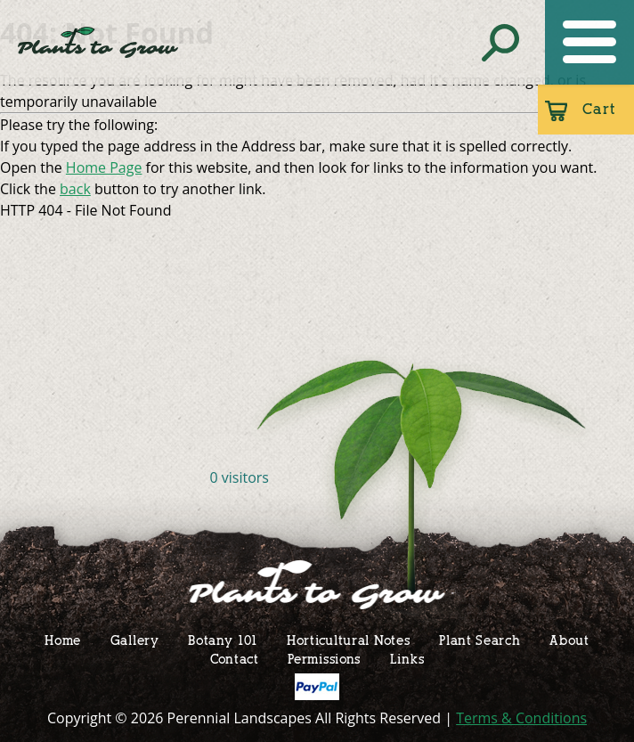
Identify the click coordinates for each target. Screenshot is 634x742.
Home (63, 640)
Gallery (134, 640)
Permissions (324, 658)
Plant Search (479, 640)
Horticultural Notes (348, 640)
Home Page (104, 167)
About (569, 640)
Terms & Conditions (521, 718)
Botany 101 (222, 640)
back (75, 189)
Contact (234, 658)
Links (407, 658)
